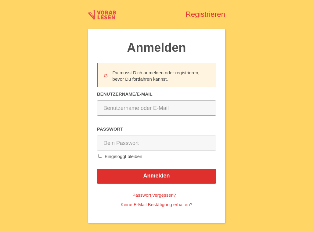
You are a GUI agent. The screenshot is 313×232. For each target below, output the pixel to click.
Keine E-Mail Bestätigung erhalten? (156, 204)
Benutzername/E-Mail (125, 93)
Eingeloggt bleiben (123, 156)
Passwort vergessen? (154, 195)
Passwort (110, 128)
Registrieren (205, 14)
